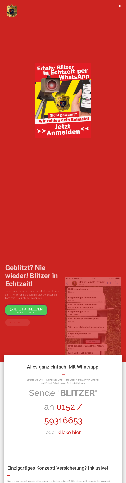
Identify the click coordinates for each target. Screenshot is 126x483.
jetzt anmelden (26, 310)
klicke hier (69, 432)
